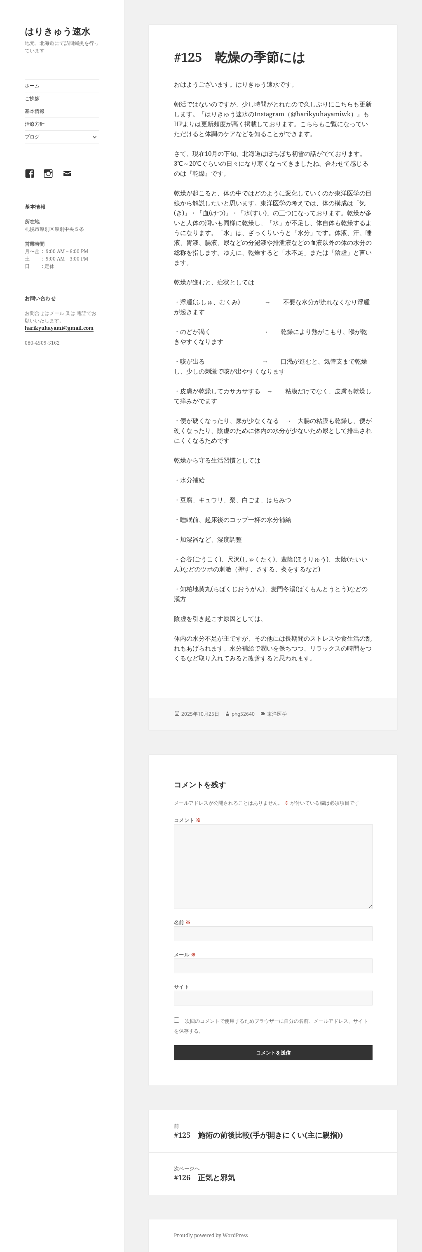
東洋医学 (277, 713)
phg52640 (243, 713)
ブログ (32, 136)
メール (185, 954)
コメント (187, 820)
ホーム (32, 85)
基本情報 (35, 111)
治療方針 (35, 123)
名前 (182, 922)
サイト (181, 986)
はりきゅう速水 (57, 31)
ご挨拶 (32, 98)
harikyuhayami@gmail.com (59, 327)
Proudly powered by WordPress (211, 1235)
